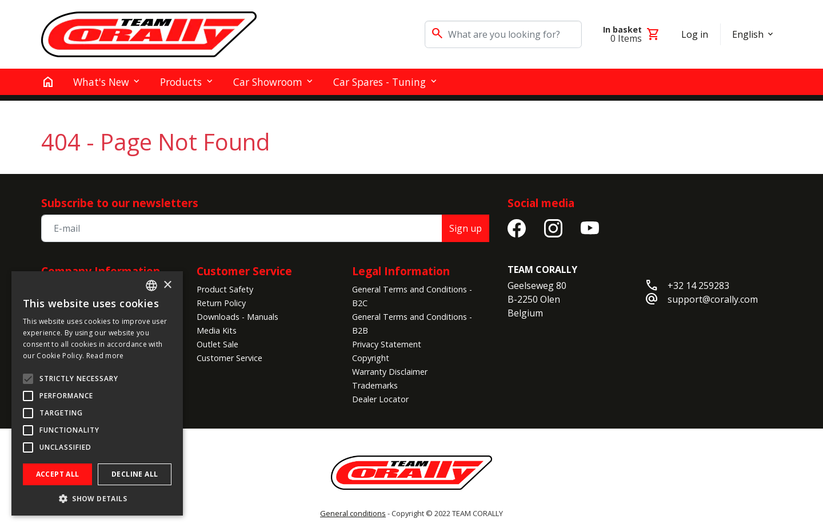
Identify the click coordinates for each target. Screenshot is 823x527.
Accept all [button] (57, 474)
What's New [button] (101, 82)
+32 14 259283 (698, 285)
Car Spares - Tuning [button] (379, 82)
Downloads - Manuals (237, 316)
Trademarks (375, 385)
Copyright (370, 357)
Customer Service (244, 271)
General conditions (353, 513)
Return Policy (221, 303)
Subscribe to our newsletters (119, 203)
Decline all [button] (134, 474)
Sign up (465, 228)
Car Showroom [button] (267, 82)
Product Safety (225, 289)
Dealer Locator (380, 399)
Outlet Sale (217, 344)
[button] (97, 498)
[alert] (97, 393)
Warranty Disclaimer (390, 371)
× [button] (167, 285)
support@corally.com (713, 299)
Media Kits (217, 330)
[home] (48, 82)
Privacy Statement (386, 344)
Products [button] (181, 82)
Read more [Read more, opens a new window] (105, 355)
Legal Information (401, 271)
